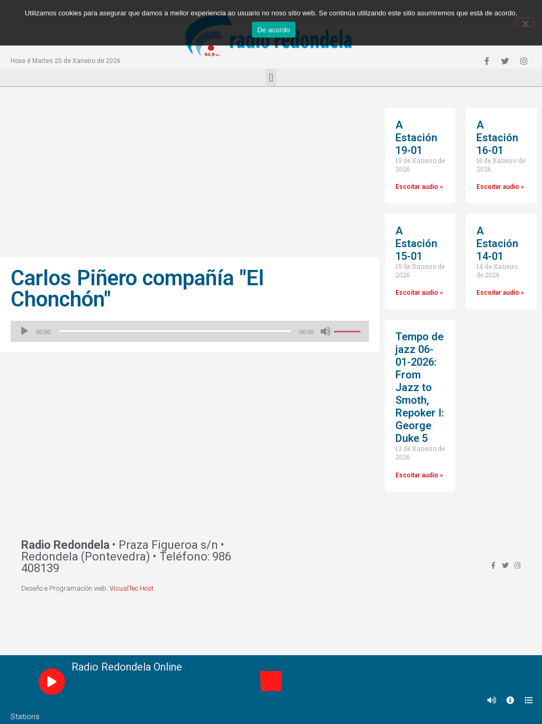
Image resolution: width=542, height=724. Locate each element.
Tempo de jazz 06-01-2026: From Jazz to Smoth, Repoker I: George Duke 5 (419, 387)
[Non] (525, 22)
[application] (190, 331)
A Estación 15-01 (416, 243)
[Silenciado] (325, 331)
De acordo (273, 30)
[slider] (175, 331)
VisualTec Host (131, 588)
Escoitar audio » (419, 187)
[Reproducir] (24, 331)
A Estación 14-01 (497, 243)
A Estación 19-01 (416, 138)
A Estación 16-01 (497, 138)
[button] (271, 77)
